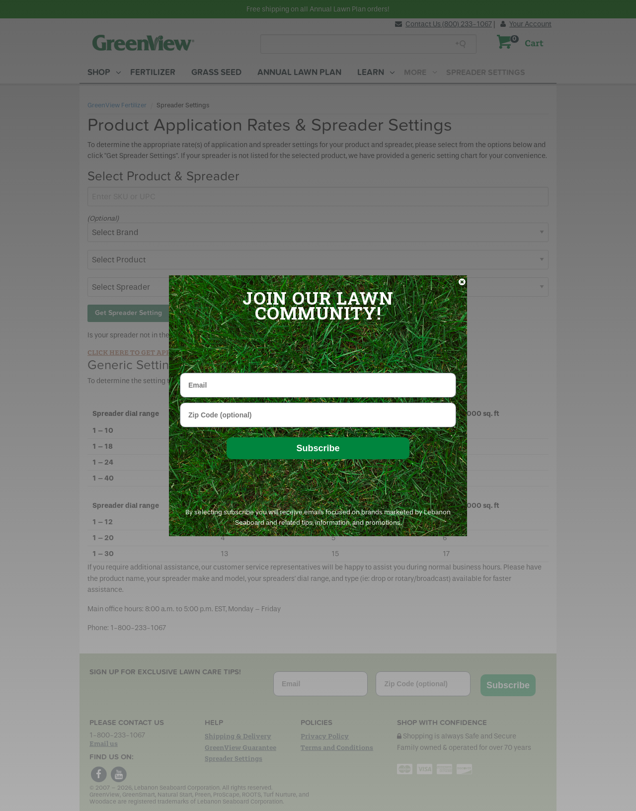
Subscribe (317, 448)
